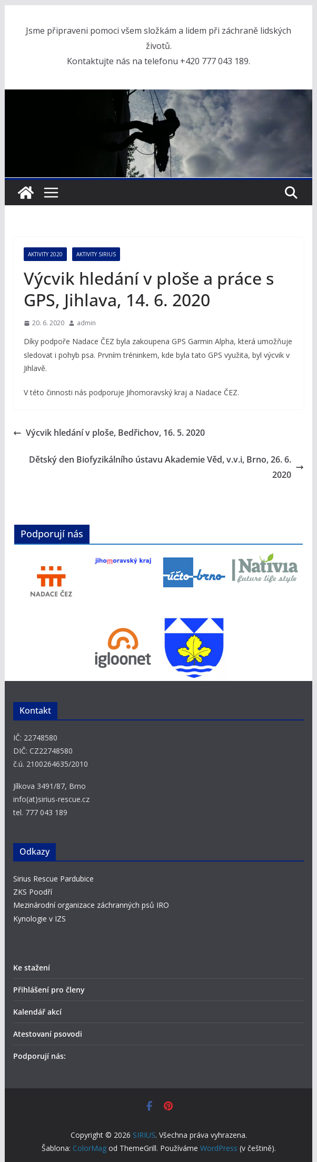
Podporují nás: (39, 1056)
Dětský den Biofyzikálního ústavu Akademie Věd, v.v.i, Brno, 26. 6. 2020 (166, 467)
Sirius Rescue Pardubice (53, 879)
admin (86, 322)
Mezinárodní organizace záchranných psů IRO (91, 905)
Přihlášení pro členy (49, 990)
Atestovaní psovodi (47, 1034)
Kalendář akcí (37, 1012)
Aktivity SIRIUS (96, 254)
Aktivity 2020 (45, 254)
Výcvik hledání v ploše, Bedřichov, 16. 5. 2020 (109, 432)
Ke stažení (31, 968)
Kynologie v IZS (39, 919)
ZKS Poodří (32, 892)
